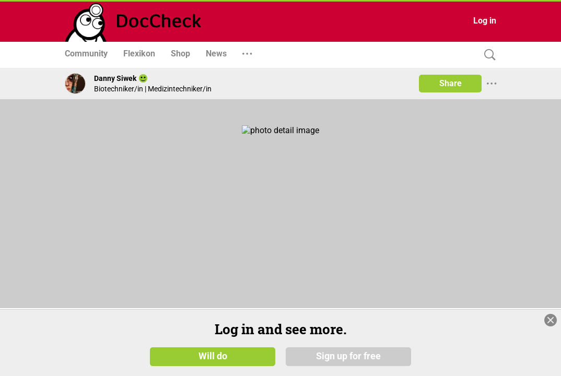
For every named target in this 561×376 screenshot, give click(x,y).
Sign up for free (348, 356)
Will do (212, 356)
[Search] (487, 55)
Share (450, 83)
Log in (484, 21)
